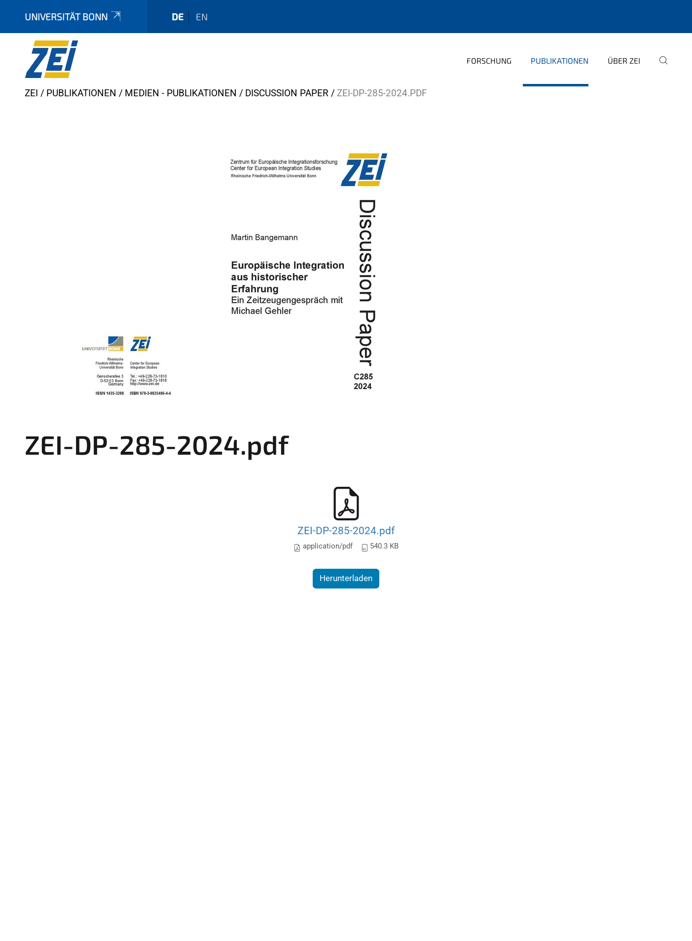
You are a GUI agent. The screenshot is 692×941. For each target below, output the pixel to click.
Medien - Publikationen (181, 93)
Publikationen (559, 60)
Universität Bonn (73, 16)
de (177, 16)
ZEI (31, 93)
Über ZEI (624, 60)
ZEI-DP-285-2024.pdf (346, 530)
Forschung (489, 60)
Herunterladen (346, 578)
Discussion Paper (286, 93)
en (202, 16)
